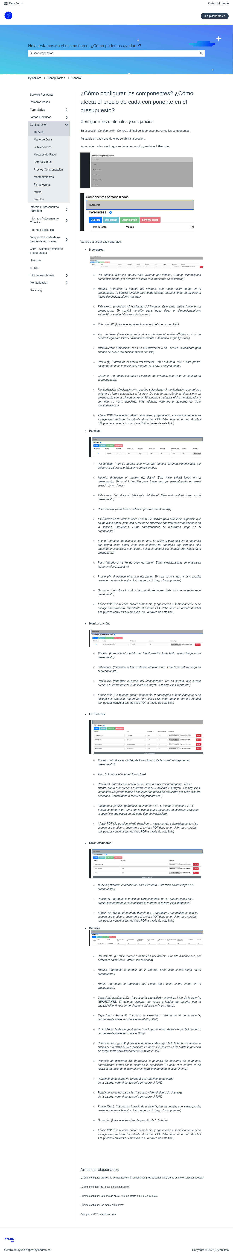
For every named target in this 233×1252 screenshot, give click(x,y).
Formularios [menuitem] (37, 109)
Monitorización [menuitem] (39, 282)
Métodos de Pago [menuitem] (45, 154)
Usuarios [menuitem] (35, 260)
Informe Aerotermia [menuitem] (42, 275)
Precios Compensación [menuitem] (48, 169)
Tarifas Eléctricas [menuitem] (40, 117)
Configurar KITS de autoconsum (98, 1214)
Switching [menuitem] (36, 290)
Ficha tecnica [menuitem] (42, 184)
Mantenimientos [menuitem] (44, 176)
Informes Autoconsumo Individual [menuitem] (44, 209)
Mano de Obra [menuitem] (43, 139)
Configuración (56, 78)
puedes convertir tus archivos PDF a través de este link (137, 423)
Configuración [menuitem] (38, 124)
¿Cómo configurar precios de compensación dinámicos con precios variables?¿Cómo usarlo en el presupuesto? (141, 1177)
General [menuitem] (39, 132)
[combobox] (113, 53)
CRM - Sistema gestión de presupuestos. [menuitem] (46, 250)
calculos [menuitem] (39, 199)
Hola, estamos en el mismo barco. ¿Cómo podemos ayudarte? (84, 45)
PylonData (34, 78)
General (76, 78)
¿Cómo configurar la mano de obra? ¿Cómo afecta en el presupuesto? (119, 1196)
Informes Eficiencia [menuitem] (42, 229)
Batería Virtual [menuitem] (43, 161)
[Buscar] (201, 53)
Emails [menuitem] (34, 267)
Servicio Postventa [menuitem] (41, 94)
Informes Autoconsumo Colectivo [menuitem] (44, 220)
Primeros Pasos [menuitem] (40, 102)
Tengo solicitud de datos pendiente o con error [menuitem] (45, 239)
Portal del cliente (218, 3)
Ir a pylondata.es (214, 15)
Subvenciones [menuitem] (43, 147)
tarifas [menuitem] (38, 191)
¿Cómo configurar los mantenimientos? (102, 1205)
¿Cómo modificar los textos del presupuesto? (105, 1186)
